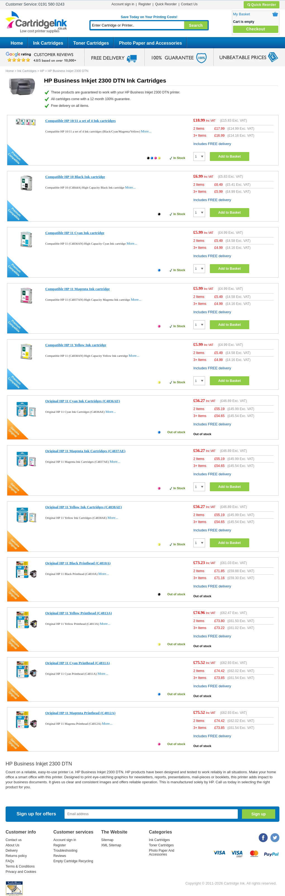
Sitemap (107, 840)
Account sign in (122, 4)
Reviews (59, 856)
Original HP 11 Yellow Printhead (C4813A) (78, 613)
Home (17, 43)
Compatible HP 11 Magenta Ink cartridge (77, 289)
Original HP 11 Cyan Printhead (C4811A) (77, 663)
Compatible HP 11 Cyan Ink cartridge (74, 233)
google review (42, 57)
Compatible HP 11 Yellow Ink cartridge (75, 345)
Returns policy (16, 856)
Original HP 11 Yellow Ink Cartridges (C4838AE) (83, 507)
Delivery (12, 850)
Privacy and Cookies (21, 872)
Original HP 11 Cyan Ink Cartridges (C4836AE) (82, 401)
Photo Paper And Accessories (161, 852)
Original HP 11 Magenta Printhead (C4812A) (80, 713)
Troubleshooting (65, 850)
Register (144, 4)
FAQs (10, 861)
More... (146, 131)
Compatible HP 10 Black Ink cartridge (75, 177)
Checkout (255, 29)
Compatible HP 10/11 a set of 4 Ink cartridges (80, 121)
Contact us (14, 840)
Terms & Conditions (20, 866)
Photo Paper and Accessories (150, 43)
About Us (12, 845)
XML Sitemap (111, 845)
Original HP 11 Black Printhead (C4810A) (78, 563)
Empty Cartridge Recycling (73, 861)
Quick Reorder (261, 5)
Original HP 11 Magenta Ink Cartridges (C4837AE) (85, 451)
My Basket (241, 14)
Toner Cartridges (91, 43)
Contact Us (189, 4)
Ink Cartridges (48, 43)
